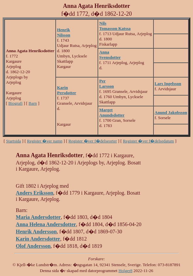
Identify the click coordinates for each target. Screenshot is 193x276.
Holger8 (125, 270)
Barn (32, 103)
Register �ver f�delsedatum (148, 140)
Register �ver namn (44, 140)
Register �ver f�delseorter (92, 140)
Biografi (16, 103)
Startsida (13, 140)
